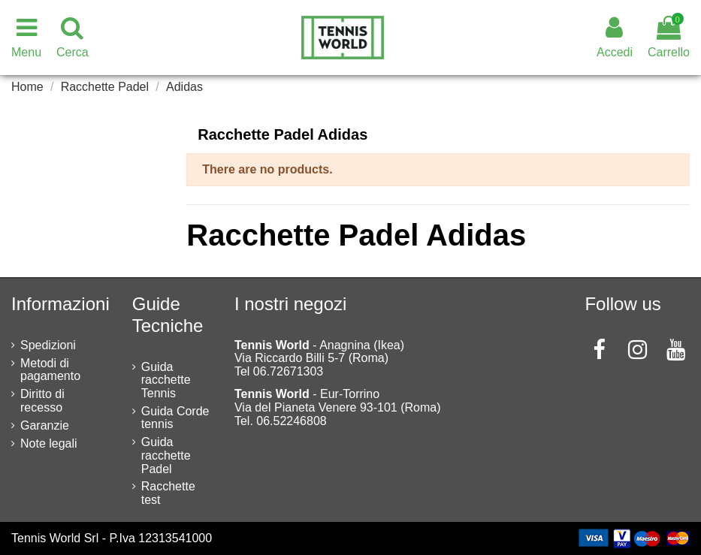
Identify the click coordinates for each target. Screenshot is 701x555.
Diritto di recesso (42, 401)
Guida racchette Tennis (166, 380)
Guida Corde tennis (175, 418)
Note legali (48, 443)
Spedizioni (48, 345)
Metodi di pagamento (50, 370)
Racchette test (168, 493)
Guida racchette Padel (166, 455)
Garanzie (44, 425)
